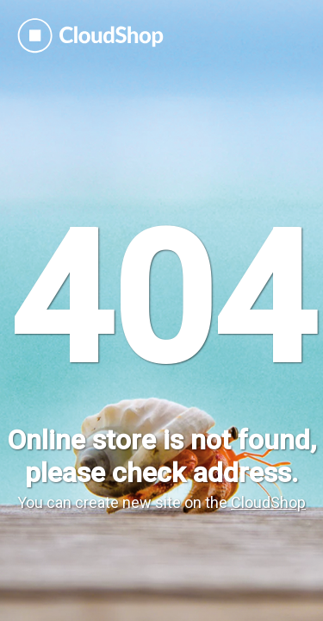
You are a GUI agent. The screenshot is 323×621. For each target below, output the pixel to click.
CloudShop (268, 502)
